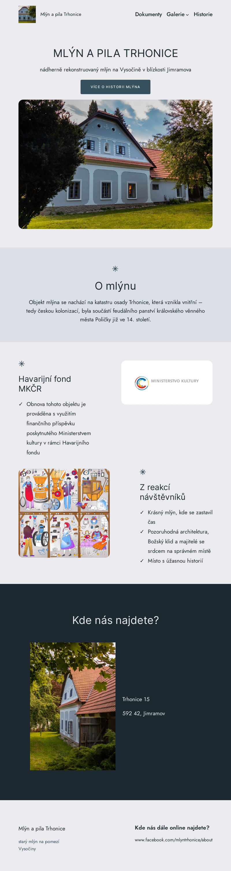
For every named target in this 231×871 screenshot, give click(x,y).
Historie (203, 14)
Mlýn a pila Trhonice (60, 14)
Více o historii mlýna (115, 87)
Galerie (176, 14)
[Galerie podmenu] (187, 14)
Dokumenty (148, 14)
